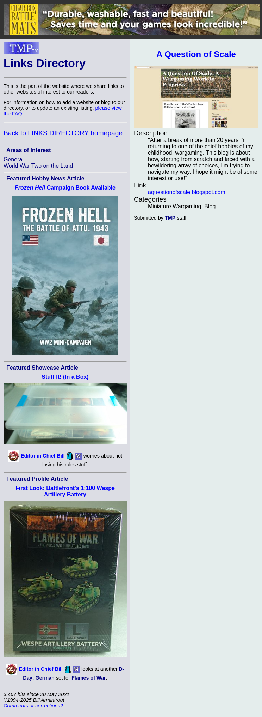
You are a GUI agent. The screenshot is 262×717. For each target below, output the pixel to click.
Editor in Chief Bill (43, 455)
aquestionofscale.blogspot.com (186, 192)
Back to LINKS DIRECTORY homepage (63, 133)
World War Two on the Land (38, 166)
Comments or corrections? (33, 706)
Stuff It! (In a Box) (65, 377)
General (14, 159)
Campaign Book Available (65, 188)
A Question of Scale (196, 54)
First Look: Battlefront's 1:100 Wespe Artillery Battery (65, 491)
